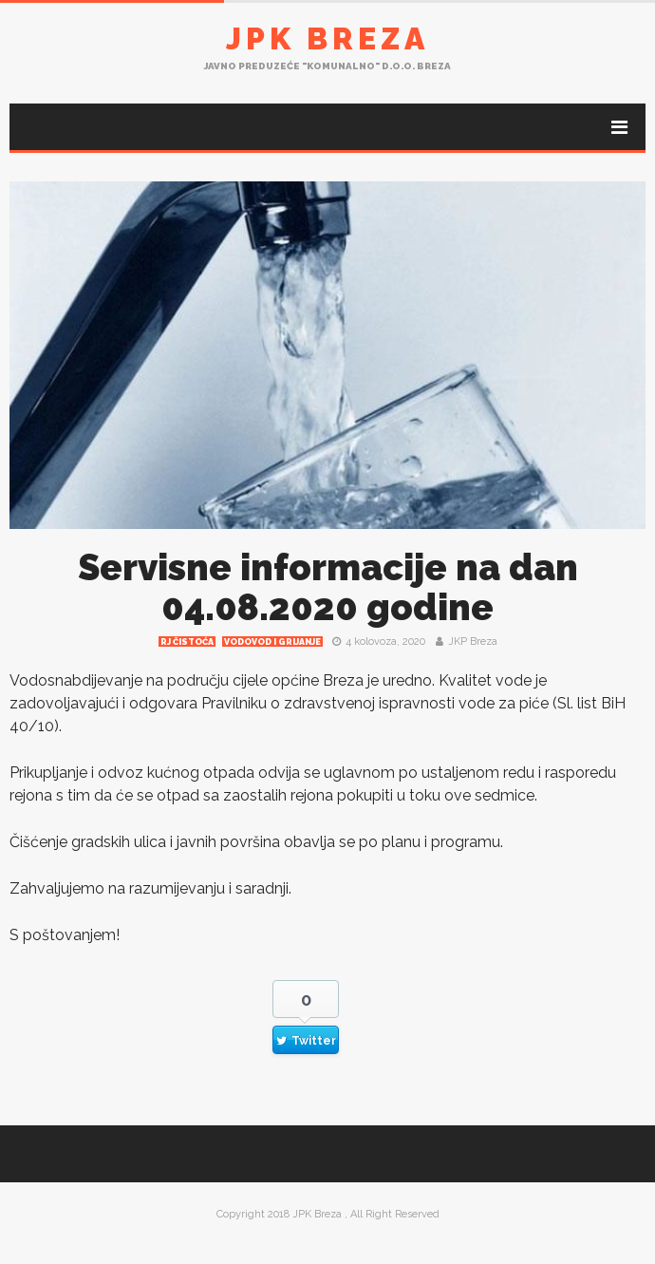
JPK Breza (327, 38)
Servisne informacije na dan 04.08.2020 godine (328, 587)
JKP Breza (472, 641)
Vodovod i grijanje (272, 642)
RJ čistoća (187, 642)
